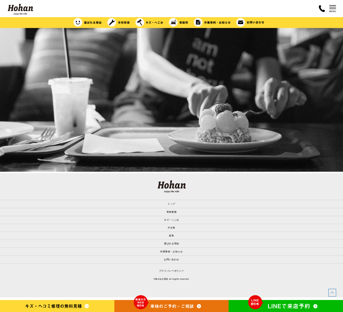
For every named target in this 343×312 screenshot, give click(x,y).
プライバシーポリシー (171, 270)
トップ (171, 203)
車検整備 (172, 212)
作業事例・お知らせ (171, 251)
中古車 (171, 227)
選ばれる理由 (171, 243)
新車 (171, 235)
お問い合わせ (171, 259)
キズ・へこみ (171, 219)
